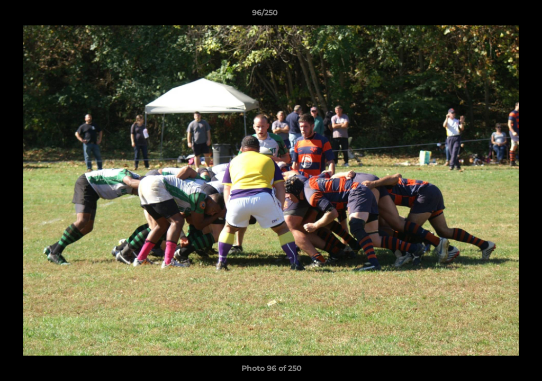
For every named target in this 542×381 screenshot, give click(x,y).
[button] (497, 15)
